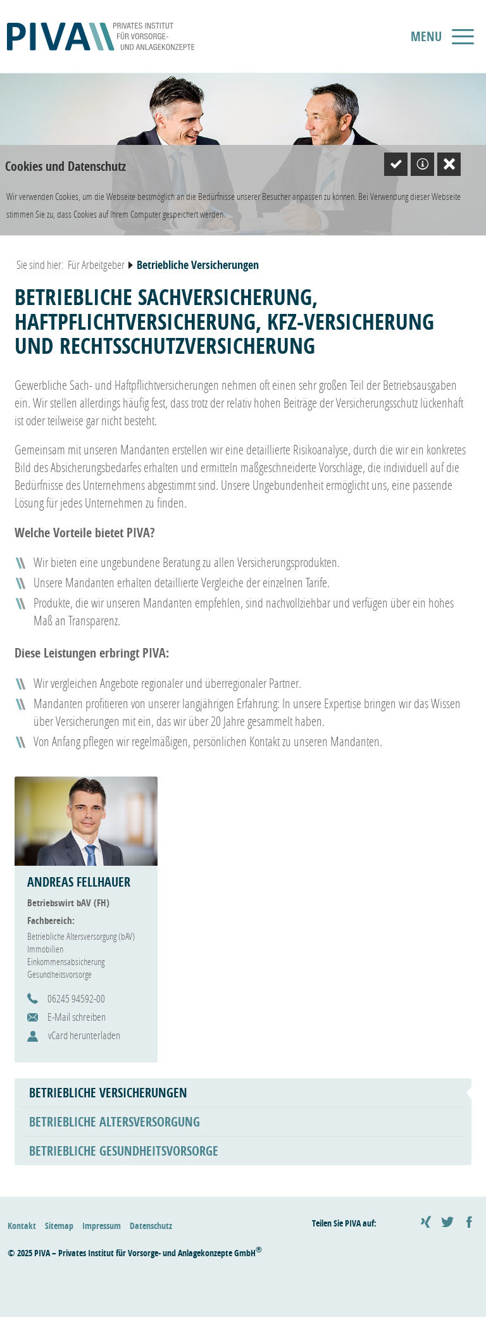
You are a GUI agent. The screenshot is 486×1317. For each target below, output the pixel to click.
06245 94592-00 (76, 998)
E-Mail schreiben (76, 1016)
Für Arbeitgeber (96, 264)
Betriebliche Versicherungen (108, 1092)
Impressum (101, 1226)
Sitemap (59, 1226)
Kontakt (22, 1226)
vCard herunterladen (84, 1035)
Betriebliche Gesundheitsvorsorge (123, 1150)
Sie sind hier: (40, 264)
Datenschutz (151, 1226)
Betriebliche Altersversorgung (114, 1121)
